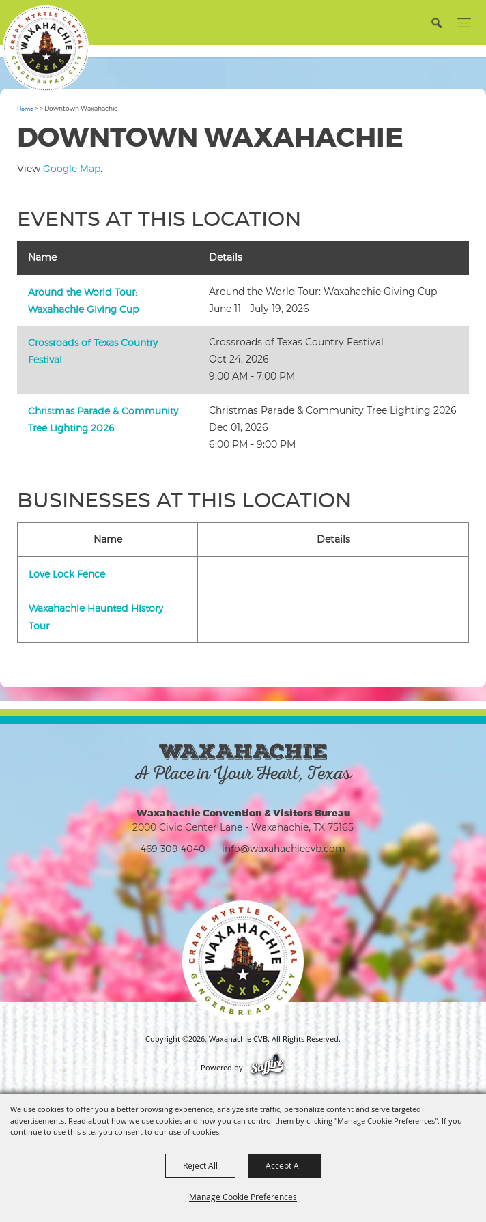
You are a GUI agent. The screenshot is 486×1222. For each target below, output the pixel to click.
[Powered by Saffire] (267, 1067)
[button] (436, 22)
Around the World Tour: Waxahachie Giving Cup (83, 300)
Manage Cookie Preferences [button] (243, 1196)
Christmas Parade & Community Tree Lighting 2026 (103, 419)
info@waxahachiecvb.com (283, 848)
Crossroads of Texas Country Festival (93, 351)
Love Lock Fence (67, 574)
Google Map (71, 168)
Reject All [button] (200, 1165)
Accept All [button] (284, 1165)
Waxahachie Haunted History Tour (96, 616)
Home (25, 108)
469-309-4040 (173, 848)
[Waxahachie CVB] (46, 48)
